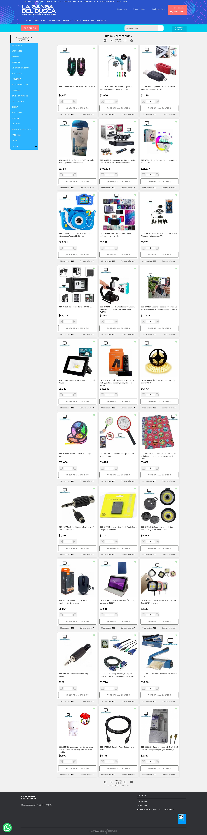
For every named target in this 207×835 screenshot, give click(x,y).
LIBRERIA (15, 107)
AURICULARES (17, 51)
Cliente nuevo (121, 9)
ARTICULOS (30, 28)
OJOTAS (15, 141)
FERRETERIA (16, 62)
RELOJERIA (16, 90)
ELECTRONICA (17, 45)
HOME (28, 20)
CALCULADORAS (18, 101)
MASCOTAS (16, 135)
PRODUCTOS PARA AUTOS (21, 129)
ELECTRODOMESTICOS (20, 85)
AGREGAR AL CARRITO (77, 108)
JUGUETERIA (16, 79)
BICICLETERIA (17, 113)
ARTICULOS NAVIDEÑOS (20, 68)
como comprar (82, 20)
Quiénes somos (40, 20)
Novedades (55, 20)
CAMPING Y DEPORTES (20, 96)
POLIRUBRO (16, 57)
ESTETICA (15, 118)
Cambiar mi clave (157, 9)
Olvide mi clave (138, 9)
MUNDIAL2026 (17, 73)
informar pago (99, 20)
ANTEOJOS (16, 124)
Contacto (67, 20)
